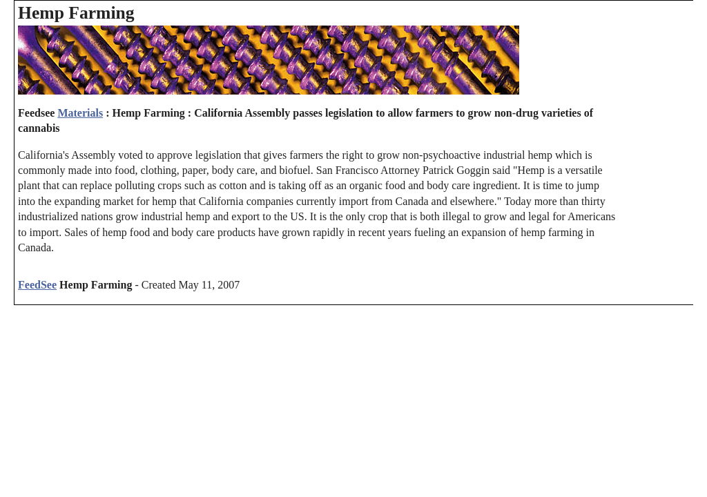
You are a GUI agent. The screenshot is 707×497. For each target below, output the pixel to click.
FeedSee (37, 285)
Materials (80, 113)
